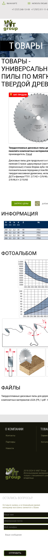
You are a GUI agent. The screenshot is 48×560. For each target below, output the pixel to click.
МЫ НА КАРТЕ (11, 3)
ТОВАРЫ (14, 61)
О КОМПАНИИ (14, 429)
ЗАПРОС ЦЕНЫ (21, 203)
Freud (29, 154)
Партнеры (10, 442)
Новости (10, 448)
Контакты (10, 435)
